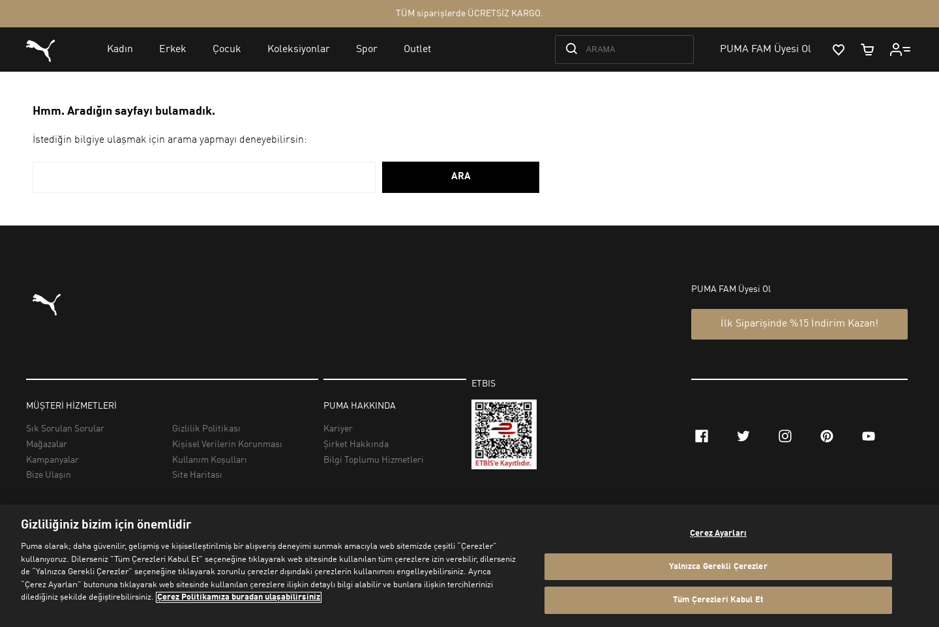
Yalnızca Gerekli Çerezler (718, 566)
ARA (461, 177)
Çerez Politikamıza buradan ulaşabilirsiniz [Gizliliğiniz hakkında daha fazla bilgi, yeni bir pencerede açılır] (238, 597)
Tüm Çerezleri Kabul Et (718, 600)
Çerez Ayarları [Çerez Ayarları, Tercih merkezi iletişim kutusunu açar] (718, 533)
